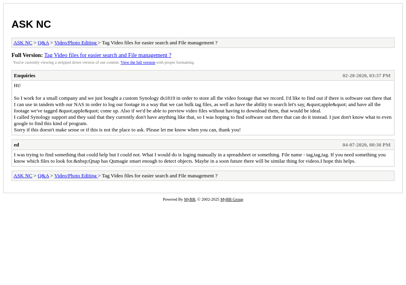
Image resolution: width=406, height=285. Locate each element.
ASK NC (31, 24)
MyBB (189, 199)
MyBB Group (231, 199)
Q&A (43, 43)
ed (16, 145)
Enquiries (24, 75)
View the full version (138, 62)
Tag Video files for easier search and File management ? (107, 55)
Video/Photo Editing (76, 43)
